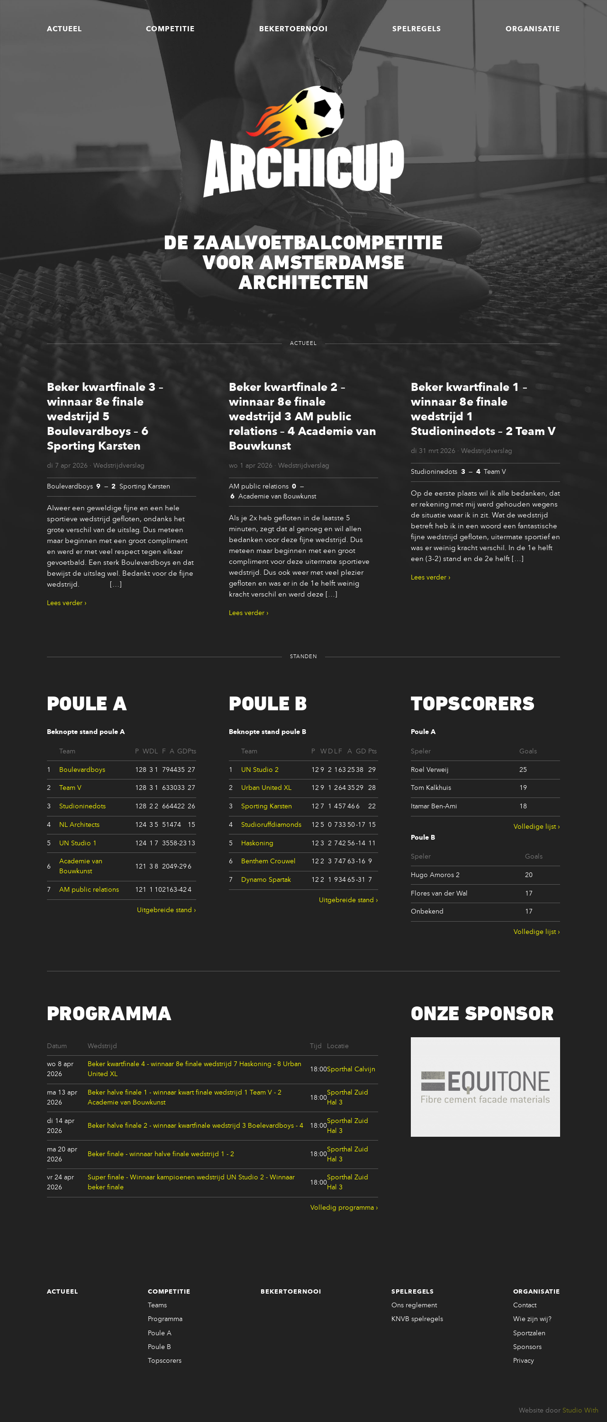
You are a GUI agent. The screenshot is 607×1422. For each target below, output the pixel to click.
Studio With (580, 1410)
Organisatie (533, 29)
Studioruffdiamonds (271, 825)
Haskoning (257, 843)
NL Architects (79, 825)
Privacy (523, 1361)
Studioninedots (82, 806)
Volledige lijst (535, 827)
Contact (524, 1305)
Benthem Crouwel (268, 861)
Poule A (160, 1333)
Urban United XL (266, 788)
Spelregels (416, 29)
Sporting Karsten (266, 806)
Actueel (64, 29)
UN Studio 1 (78, 843)
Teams (157, 1305)
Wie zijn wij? (532, 1319)
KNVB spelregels (417, 1319)
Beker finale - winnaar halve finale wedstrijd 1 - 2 (161, 1154)
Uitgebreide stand (164, 910)
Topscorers (164, 1361)
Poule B (159, 1347)
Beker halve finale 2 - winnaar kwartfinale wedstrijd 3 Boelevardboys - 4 (195, 1126)
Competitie (170, 29)
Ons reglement (414, 1305)
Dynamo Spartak (266, 880)
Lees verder (64, 603)
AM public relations (89, 890)
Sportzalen (529, 1333)
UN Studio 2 (260, 770)
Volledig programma (342, 1208)
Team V (70, 788)
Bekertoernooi (293, 29)
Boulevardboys (82, 770)
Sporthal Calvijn (351, 1069)
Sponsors (527, 1347)
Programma (165, 1319)
